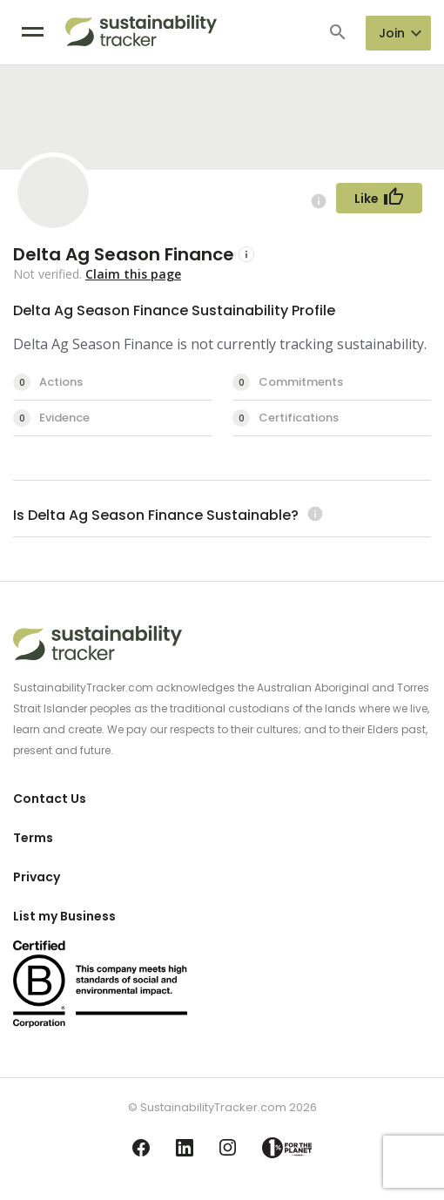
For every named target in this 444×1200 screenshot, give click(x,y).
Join (392, 33)
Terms (33, 837)
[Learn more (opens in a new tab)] (313, 515)
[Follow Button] (379, 198)
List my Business (64, 916)
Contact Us (49, 798)
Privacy (36, 877)
